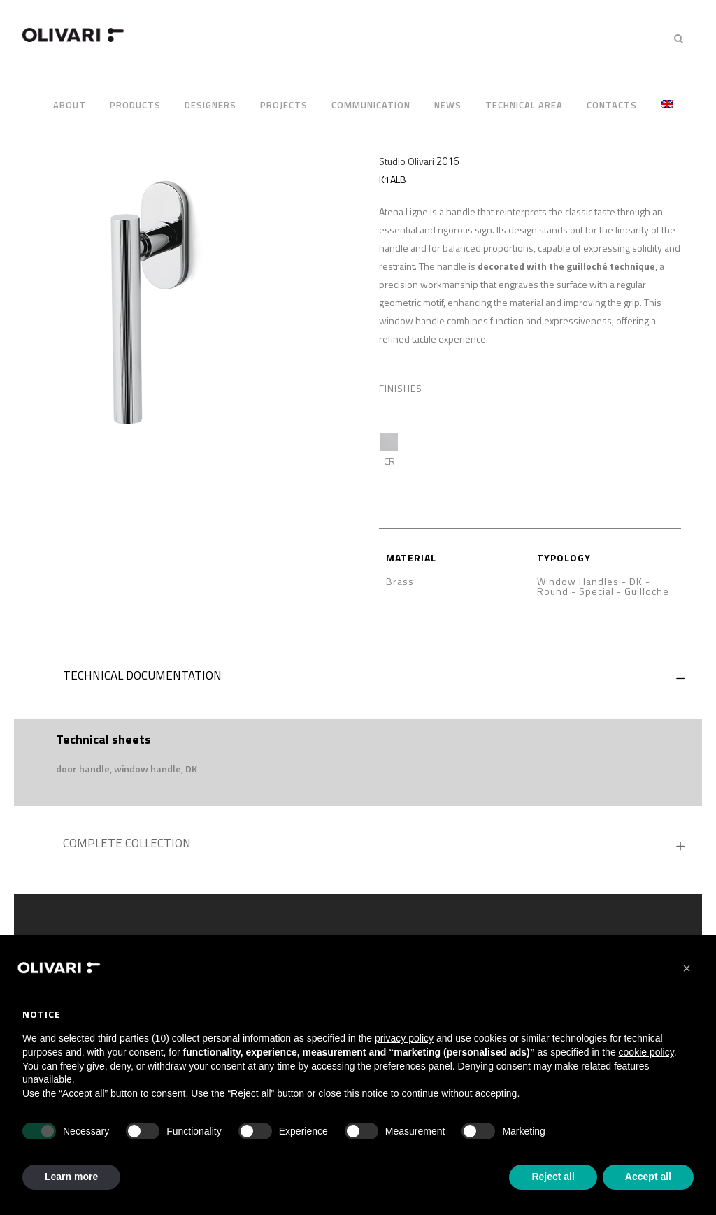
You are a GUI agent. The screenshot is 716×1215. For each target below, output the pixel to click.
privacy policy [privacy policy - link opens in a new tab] (404, 1038)
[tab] (358, 678)
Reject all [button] (552, 1176)
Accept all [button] (648, 1176)
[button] (126, 769)
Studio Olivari (406, 161)
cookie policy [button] (646, 1052)
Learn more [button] (71, 1176)
